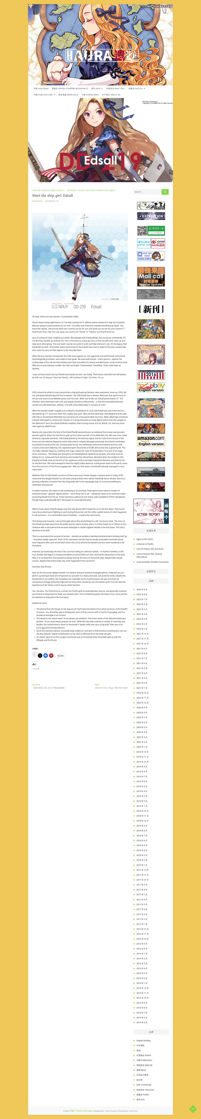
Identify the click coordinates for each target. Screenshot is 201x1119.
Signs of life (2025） (146, 539)
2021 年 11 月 (143, 639)
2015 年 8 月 (142, 1008)
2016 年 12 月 (143, 929)
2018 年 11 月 (143, 816)
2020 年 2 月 (142, 742)
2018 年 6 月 (142, 840)
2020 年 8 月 (142, 712)
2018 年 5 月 (142, 845)
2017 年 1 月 (142, 924)
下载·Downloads (90, 95)
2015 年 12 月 (143, 988)
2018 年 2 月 (142, 860)
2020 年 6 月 (142, 722)
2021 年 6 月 (142, 663)
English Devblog (41, 190)
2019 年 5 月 (142, 786)
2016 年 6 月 (142, 958)
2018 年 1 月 (142, 865)
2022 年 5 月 (142, 609)
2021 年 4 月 (142, 673)
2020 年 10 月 (143, 703)
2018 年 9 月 (142, 826)
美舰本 (112, 190)
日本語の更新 (142, 1075)
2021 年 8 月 (142, 653)
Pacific (81, 190)
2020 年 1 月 (142, 747)
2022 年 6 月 (142, 604)
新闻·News (141, 1070)
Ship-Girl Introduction (97, 190)
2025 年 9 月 (142, 589)
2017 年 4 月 (142, 909)
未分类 (140, 1080)
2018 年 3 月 (142, 855)
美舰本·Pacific (136, 88)
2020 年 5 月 (142, 727)
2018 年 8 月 (142, 831)
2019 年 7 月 (142, 776)
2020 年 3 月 (142, 737)
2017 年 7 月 (142, 894)
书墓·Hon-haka (41, 88)
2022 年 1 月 (142, 629)
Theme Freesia (111, 1111)
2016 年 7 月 (142, 954)
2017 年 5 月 (142, 904)
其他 (138, 1050)
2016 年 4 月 (142, 968)
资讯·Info (95, 88)
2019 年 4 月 (142, 791)
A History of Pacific (145, 544)
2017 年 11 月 (143, 875)
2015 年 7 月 (142, 1013)
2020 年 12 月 (143, 693)
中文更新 (140, 1045)
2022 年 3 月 (142, 619)
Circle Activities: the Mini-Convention (153, 562)
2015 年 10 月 (143, 998)
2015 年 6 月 (142, 1018)
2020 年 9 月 (142, 707)
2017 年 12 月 (143, 870)
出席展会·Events (144, 1055)
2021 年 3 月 (142, 678)
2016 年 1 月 (142, 983)
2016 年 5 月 (142, 963)
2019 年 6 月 (142, 781)
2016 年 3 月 (142, 973)
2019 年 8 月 (142, 771)
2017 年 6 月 (142, 899)
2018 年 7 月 (142, 836)
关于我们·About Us (111, 95)
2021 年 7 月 (142, 658)
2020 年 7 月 (142, 717)
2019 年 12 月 (143, 752)
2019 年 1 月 (142, 806)
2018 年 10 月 (143, 821)
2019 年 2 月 (142, 801)
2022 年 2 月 (142, 624)
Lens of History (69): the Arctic (150, 549)
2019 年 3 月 (142, 796)
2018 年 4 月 (142, 850)
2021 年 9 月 (142, 649)
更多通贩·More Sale (68, 95)
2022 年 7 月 (142, 599)
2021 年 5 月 (142, 668)
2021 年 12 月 (143, 634)
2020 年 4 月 (142, 732)
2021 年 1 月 (142, 688)
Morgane (38, 201)
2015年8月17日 (52, 201)
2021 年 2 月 (142, 683)
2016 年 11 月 (143, 934)
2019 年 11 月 (143, 757)
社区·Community (144, 1085)
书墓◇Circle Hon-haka (81, 1111)
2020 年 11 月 (143, 698)
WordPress (133, 1111)
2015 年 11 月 (143, 993)
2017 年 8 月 (142, 890)
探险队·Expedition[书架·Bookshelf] (70, 88)
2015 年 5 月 (142, 1022)
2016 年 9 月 (142, 944)
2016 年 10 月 (143, 939)
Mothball (72, 190)
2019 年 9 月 (142, 767)
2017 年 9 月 (142, 885)
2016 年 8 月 (142, 949)
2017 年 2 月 (142, 919)
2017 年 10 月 (143, 880)
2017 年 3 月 (142, 914)
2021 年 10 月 (143, 644)
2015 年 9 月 (142, 1003)
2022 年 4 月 (142, 614)
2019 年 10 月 (143, 762)
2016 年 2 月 (142, 978)
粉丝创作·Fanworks (145, 1090)
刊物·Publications (43, 95)
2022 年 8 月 (142, 594)
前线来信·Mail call (115, 88)
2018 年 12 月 (143, 811)
